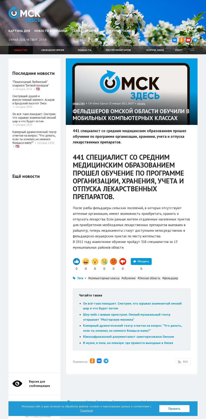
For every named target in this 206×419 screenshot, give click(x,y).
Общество (20, 49)
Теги (80, 278)
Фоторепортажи (117, 31)
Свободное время (52, 49)
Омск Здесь (25, 14)
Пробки (110, 40)
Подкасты (84, 49)
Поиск (190, 31)
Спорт (179, 49)
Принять (174, 409)
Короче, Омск (155, 49)
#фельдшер (170, 278)
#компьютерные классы (103, 278)
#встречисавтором (118, 49)
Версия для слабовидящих (39, 384)
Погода (78, 40)
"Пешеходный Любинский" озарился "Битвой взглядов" (30, 83)
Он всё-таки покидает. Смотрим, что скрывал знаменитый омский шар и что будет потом (34, 117)
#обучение (129, 278)
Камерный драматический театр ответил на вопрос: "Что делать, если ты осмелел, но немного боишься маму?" (34, 137)
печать (141, 103)
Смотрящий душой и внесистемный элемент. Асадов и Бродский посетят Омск (33, 99)
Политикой (86, 410)
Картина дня (19, 31)
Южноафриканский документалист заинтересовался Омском (128, 337)
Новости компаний (50, 31)
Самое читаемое (85, 31)
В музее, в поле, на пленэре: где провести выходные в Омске (128, 343)
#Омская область (149, 278)
